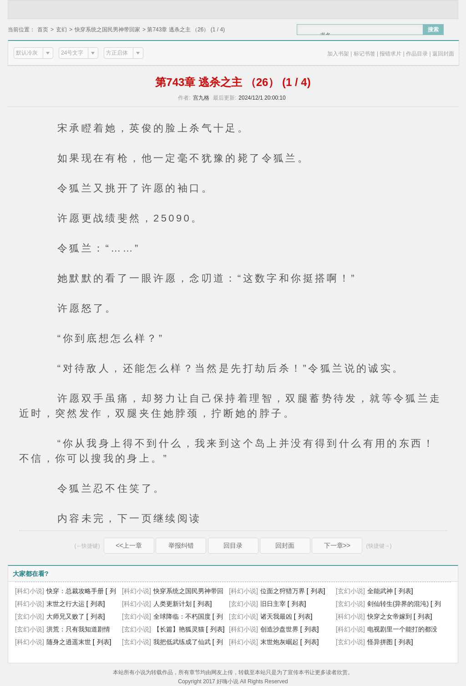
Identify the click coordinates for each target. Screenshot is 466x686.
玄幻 (61, 29)
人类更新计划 (172, 603)
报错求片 (390, 53)
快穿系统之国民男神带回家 (107, 29)
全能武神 (380, 591)
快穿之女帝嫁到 (389, 616)
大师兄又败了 (65, 616)
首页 (42, 29)
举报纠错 (181, 545)
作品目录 (417, 53)
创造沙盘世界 (279, 629)
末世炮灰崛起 (279, 642)
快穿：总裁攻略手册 (75, 591)
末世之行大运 (65, 603)
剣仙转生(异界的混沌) (398, 603)
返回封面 (443, 53)
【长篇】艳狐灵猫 (178, 629)
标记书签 (364, 53)
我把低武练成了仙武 (182, 642)
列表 (317, 591)
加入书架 (338, 53)
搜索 (433, 29)
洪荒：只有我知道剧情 (78, 629)
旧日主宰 (273, 603)
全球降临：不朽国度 (182, 616)
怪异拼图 (380, 642)
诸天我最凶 (276, 616)
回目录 (233, 545)
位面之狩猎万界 (282, 591)
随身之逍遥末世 (68, 642)
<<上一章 (129, 545)
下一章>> (337, 545)
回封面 (284, 545)
